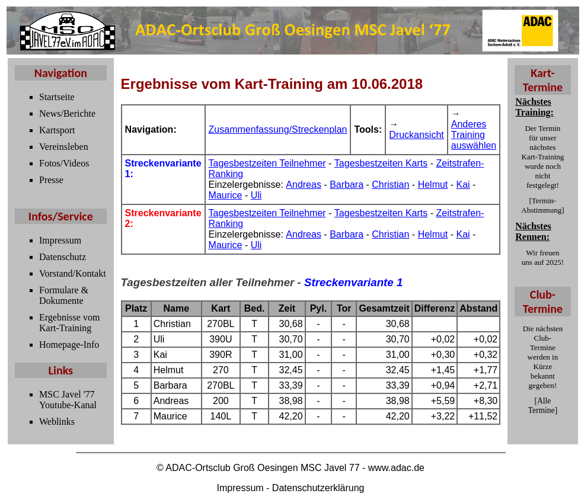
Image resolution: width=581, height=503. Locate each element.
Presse (51, 180)
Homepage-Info (69, 344)
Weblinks (57, 422)
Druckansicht (416, 135)
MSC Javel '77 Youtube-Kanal (68, 399)
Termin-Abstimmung (541, 205)
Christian (390, 185)
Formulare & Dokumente (63, 295)
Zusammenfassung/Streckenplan (278, 129)
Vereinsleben (63, 147)
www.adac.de (396, 468)
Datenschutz (62, 257)
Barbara (346, 185)
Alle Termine (541, 405)
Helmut (433, 185)
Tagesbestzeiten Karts (380, 163)
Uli (256, 195)
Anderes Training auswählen (474, 134)
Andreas (303, 185)
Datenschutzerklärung (318, 488)
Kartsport (57, 130)
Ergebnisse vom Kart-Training (69, 322)
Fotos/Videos (64, 163)
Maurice (225, 195)
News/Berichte (67, 113)
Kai (463, 185)
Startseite (57, 97)
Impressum (60, 240)
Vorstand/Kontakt (72, 273)
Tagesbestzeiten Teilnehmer (267, 163)
